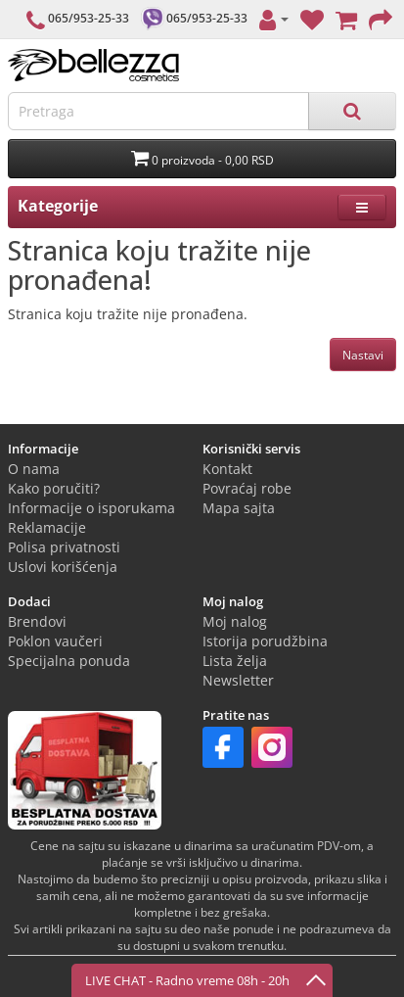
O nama (34, 468)
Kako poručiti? (54, 488)
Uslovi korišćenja (62, 566)
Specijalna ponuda (69, 660)
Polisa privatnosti (64, 547)
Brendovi (37, 621)
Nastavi (362, 355)
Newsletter (238, 680)
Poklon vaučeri (55, 641)
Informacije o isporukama (91, 507)
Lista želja (234, 660)
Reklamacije (47, 527)
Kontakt (227, 468)
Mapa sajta (238, 507)
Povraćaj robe (247, 488)
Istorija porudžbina (265, 641)
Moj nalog (234, 621)
